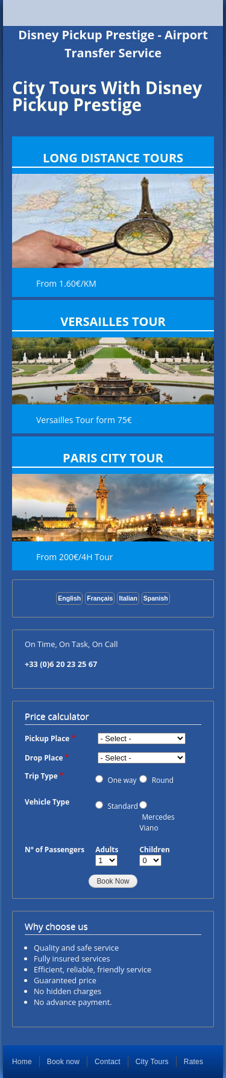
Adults (106, 849)
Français (100, 598)
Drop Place (44, 757)
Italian (128, 598)
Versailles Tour (113, 321)
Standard (123, 806)
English (69, 598)
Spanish (155, 598)
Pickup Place (47, 738)
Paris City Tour (113, 458)
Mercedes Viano (156, 822)
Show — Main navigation (113, 13)
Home (22, 1061)
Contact (108, 1061)
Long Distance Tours (113, 158)
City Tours (152, 1061)
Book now (63, 1061)
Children (154, 849)
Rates (193, 1061)
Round (163, 780)
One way (122, 780)
